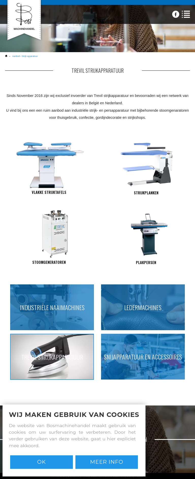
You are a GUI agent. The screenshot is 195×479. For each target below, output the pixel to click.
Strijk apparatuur (30, 56)
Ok (41, 462)
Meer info (106, 462)
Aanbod (16, 56)
